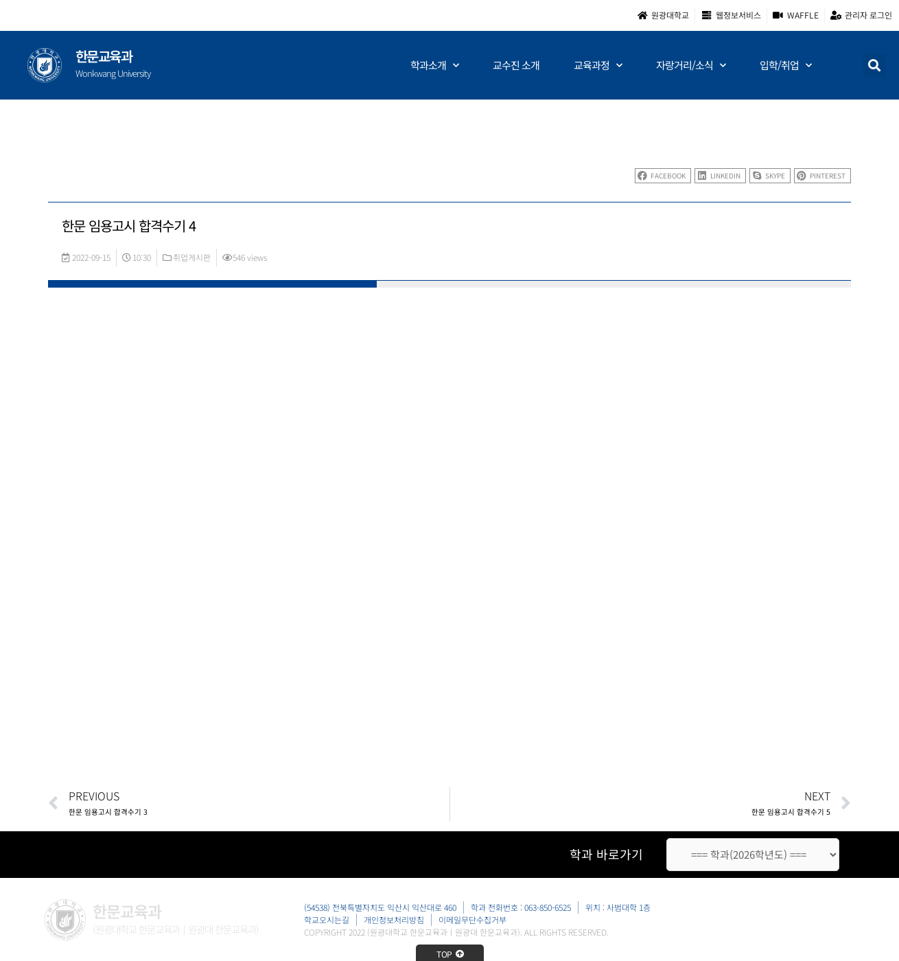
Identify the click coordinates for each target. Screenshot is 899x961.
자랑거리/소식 (690, 65)
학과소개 (434, 65)
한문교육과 (103, 56)
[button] (874, 65)
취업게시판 (192, 257)
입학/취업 (785, 65)
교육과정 (598, 65)
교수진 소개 (516, 65)
